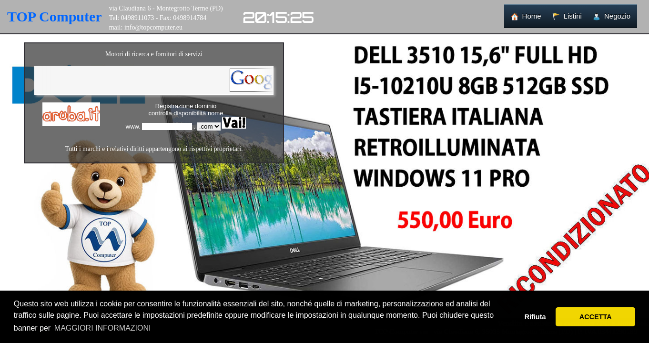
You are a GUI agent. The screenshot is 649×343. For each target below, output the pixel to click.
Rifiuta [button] (535, 317)
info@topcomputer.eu (153, 27)
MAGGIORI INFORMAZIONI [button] (102, 328)
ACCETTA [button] (595, 317)
